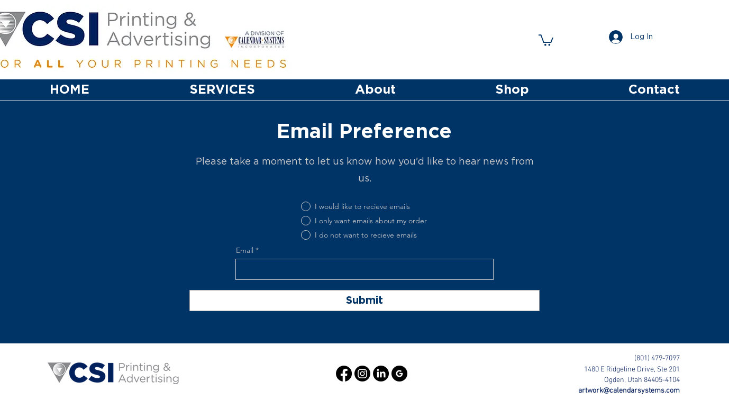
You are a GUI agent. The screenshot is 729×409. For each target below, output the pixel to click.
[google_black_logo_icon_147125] (399, 373)
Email (244, 250)
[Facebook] (344, 373)
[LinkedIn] (381, 373)
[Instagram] (362, 373)
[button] (546, 39)
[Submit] (364, 300)
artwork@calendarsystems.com (629, 390)
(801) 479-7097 (657, 358)
